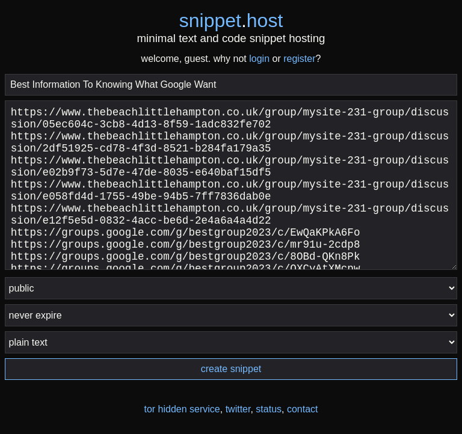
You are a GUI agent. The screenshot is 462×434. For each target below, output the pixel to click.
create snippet (231, 369)
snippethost (231, 20)
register (299, 58)
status (269, 409)
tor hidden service (182, 409)
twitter (238, 409)
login (259, 58)
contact (302, 409)
